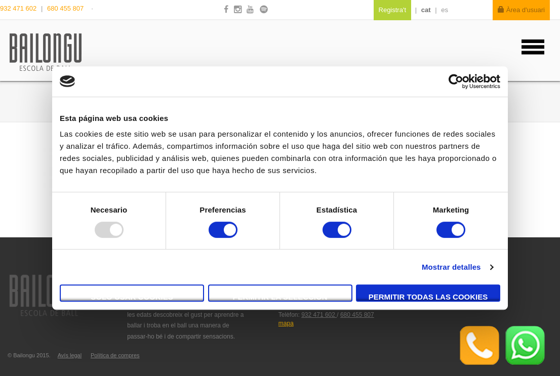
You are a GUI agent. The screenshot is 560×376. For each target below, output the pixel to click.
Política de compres (115, 355)
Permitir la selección (280, 297)
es (444, 10)
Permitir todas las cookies (428, 297)
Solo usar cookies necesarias (132, 297)
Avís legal (70, 355)
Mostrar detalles (451, 267)
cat (426, 10)
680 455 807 (65, 8)
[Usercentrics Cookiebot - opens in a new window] (456, 81)
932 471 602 (19, 8)
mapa (286, 323)
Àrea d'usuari (521, 10)
